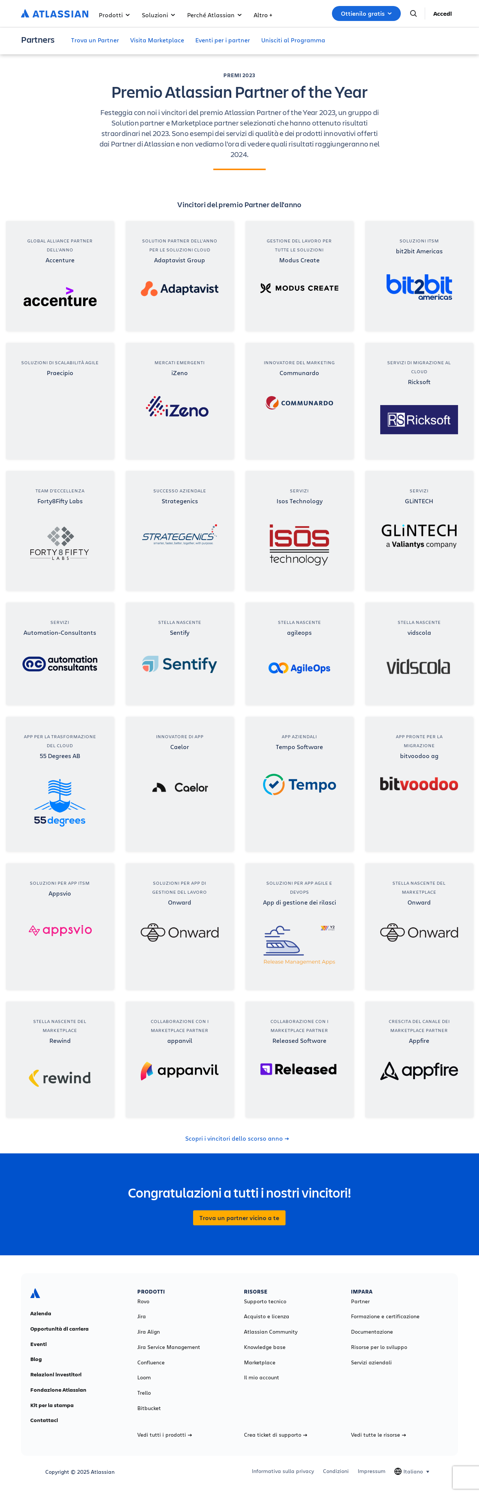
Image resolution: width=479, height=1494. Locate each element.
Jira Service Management (168, 1347)
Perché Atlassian (214, 15)
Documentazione (372, 1332)
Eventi (38, 1344)
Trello (144, 1393)
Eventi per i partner (222, 40)
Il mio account (261, 1377)
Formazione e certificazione (385, 1316)
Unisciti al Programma (293, 40)
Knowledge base (265, 1347)
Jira (141, 1316)
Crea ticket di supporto (275, 1435)
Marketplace (259, 1362)
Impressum (371, 1471)
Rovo (143, 1301)
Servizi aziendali (371, 1362)
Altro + (263, 15)
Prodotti (114, 15)
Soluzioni (158, 15)
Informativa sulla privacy (283, 1471)
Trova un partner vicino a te (239, 1218)
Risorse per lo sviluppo (379, 1347)
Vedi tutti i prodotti (164, 1435)
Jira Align (148, 1332)
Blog (36, 1359)
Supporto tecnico (265, 1301)
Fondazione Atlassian (58, 1390)
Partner (360, 1301)
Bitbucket (149, 1408)
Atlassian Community (271, 1332)
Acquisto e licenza (266, 1316)
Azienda (40, 1313)
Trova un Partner (95, 40)
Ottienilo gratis (366, 13)
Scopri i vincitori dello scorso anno (237, 1138)
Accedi (442, 13)
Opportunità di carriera (59, 1329)
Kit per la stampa (52, 1405)
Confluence (151, 1362)
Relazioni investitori (56, 1374)
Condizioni (336, 1471)
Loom (144, 1377)
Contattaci (44, 1420)
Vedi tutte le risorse (378, 1435)
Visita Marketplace (157, 40)
